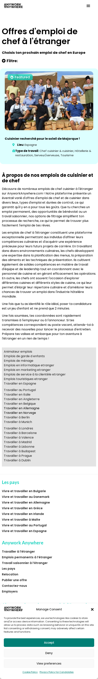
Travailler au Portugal (20, 390)
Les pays (8, 569)
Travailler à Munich (18, 422)
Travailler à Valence (19, 437)
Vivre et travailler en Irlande (23, 514)
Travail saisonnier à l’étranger (25, 563)
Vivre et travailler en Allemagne (26, 502)
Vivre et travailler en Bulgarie (24, 491)
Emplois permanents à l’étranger (27, 557)
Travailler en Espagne (20, 383)
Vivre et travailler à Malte (21, 520)
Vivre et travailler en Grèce (22, 508)
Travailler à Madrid (18, 442)
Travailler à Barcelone (20, 433)
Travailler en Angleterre (22, 399)
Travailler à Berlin (17, 417)
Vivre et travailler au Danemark (25, 497)
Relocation (10, 574)
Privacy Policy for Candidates (57, 672)
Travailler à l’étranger (18, 552)
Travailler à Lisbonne (19, 446)
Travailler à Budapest (20, 451)
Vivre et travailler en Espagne (24, 531)
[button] (92, 609)
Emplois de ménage (18, 361)
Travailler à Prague (18, 456)
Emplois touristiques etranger (26, 379)
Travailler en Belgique (20, 403)
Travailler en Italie (17, 394)
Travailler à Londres (18, 428)
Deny (49, 653)
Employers (10, 591)
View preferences (49, 664)
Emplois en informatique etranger (29, 365)
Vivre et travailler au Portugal (24, 525)
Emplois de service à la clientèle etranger (35, 374)
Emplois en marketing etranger (27, 370)
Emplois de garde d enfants (24, 356)
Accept (49, 643)
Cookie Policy (30, 672)
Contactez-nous (14, 586)
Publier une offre (14, 580)
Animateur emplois (18, 351)
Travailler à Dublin (17, 460)
